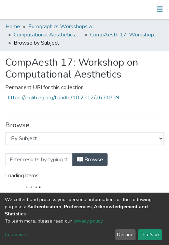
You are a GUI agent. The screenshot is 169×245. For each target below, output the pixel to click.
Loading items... (23, 175)
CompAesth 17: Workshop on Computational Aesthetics (124, 34)
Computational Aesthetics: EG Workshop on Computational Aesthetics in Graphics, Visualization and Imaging (48, 34)
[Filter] (39, 159)
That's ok (150, 234)
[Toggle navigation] (160, 9)
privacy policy (87, 221)
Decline (125, 234)
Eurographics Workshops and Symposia (62, 26)
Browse (90, 159)
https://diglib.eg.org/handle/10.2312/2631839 (63, 97)
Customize (16, 234)
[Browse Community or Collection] (84, 138)
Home (12, 26)
